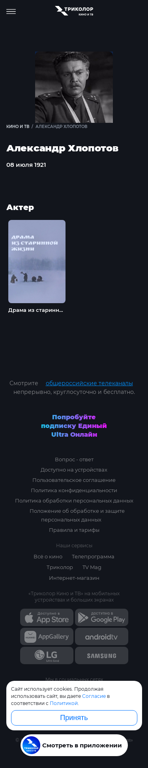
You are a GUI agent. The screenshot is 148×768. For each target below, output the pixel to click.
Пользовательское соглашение (74, 480)
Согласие (94, 696)
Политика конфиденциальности (74, 490)
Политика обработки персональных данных (74, 500)
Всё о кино (48, 556)
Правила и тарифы (74, 530)
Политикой (64, 703)
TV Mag (91, 567)
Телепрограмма (93, 556)
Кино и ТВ (17, 126)
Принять (74, 718)
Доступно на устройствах (74, 469)
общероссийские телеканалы (89, 383)
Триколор (60, 567)
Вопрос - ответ (74, 459)
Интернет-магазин (74, 578)
